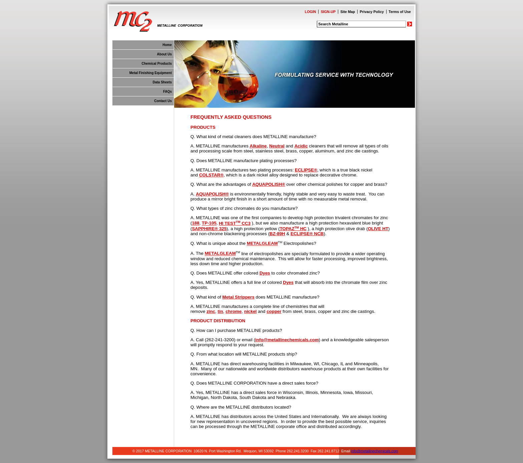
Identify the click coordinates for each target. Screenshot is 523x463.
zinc (210, 311)
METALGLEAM (262, 243)
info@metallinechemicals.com (287, 339)
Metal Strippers (238, 297)
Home (167, 45)
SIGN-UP (328, 12)
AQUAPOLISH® (268, 184)
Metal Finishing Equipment (150, 73)
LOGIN (310, 12)
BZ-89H (277, 233)
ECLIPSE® (306, 169)
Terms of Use (400, 12)
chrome (233, 311)
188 (195, 223)
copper (274, 311)
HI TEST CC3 (234, 223)
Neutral (277, 145)
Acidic (301, 145)
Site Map (347, 12)
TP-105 (209, 223)
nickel (250, 311)
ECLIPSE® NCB (307, 233)
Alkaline (258, 145)
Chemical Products (156, 63)
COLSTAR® (211, 174)
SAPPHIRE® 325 (209, 228)
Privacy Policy (372, 12)
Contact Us (163, 101)
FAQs (167, 91)
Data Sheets (162, 82)
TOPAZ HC (293, 228)
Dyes (264, 273)
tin (220, 311)
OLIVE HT (378, 228)
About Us (164, 54)
